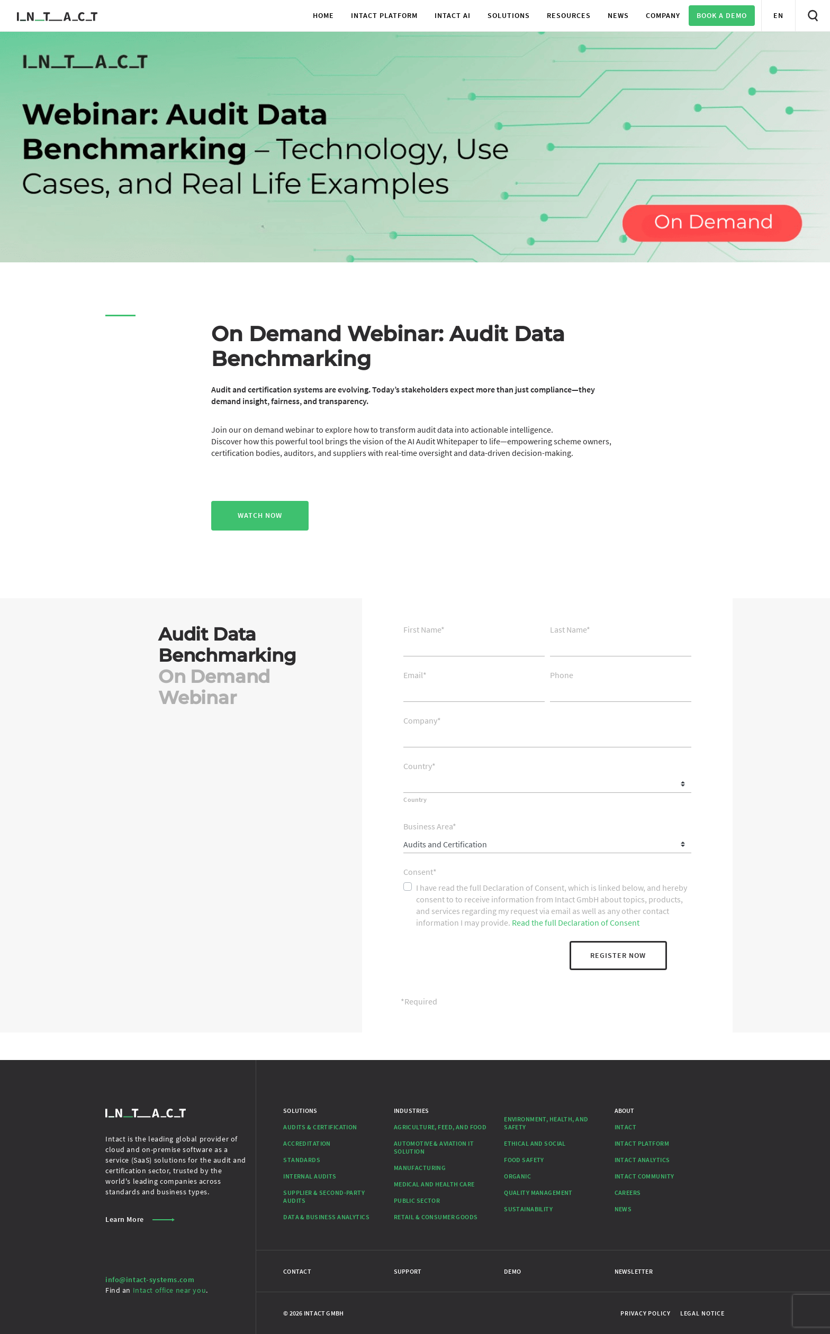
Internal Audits (309, 1176)
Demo (512, 1271)
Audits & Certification (320, 1127)
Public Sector (417, 1200)
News (623, 1209)
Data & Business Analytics (326, 1217)
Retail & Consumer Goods (436, 1217)
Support (408, 1271)
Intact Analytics (642, 1160)
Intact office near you (169, 1290)
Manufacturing (420, 1168)
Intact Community (644, 1176)
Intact (626, 1127)
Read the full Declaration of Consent (575, 922)
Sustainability (528, 1209)
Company (422, 720)
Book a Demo (722, 15)
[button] (384, 15)
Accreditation (307, 1143)
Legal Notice (702, 1313)
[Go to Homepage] (57, 15)
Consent (420, 871)
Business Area (429, 826)
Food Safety (524, 1160)
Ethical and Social (535, 1143)
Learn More (140, 1219)
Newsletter (634, 1271)
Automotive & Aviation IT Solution (434, 1147)
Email (415, 675)
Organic (517, 1176)
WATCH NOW (260, 515)
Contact (297, 1271)
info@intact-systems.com (149, 1279)
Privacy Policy (645, 1313)
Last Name (570, 629)
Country (419, 766)
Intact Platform (642, 1143)
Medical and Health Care (434, 1184)
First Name (424, 629)
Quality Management (538, 1192)
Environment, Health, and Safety (546, 1123)
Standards (301, 1160)
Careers (628, 1192)
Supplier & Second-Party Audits (324, 1196)
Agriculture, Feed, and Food (440, 1127)
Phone (561, 675)
